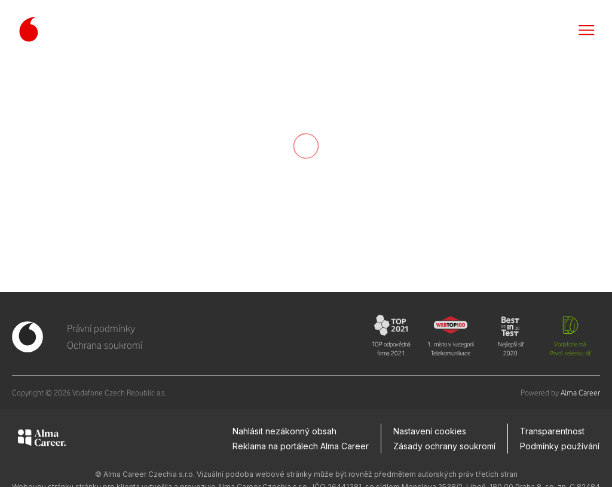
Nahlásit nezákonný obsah (284, 431)
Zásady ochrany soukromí (444, 446)
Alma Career (580, 392)
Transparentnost (552, 431)
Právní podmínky (101, 328)
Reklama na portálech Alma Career (300, 446)
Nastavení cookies (429, 431)
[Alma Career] (42, 440)
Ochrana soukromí (104, 345)
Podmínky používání (559, 446)
